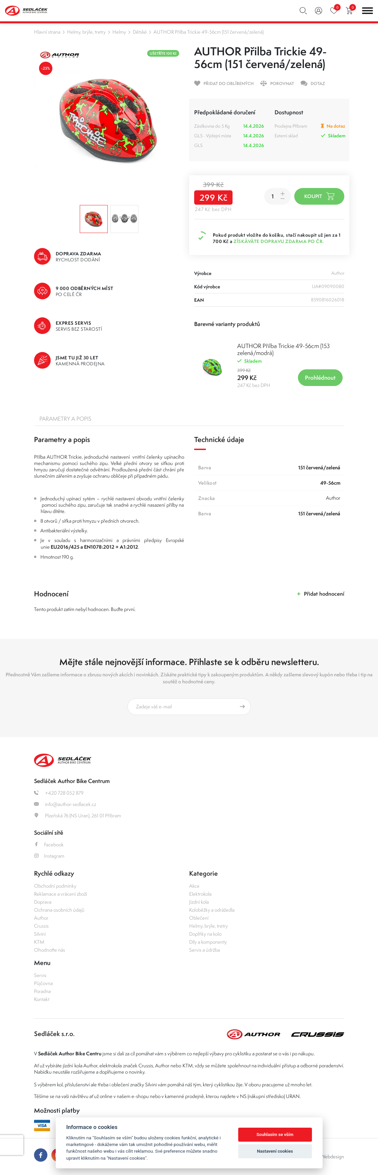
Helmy (119, 32)
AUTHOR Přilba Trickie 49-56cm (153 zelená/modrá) (283, 349)
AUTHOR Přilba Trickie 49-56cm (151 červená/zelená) (208, 32)
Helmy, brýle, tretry (86, 32)
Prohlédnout (320, 377)
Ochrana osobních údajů (59, 910)
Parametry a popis (65, 418)
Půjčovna (43, 983)
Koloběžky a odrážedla (212, 910)
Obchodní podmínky (55, 886)
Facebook (49, 844)
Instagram (49, 856)
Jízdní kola (199, 902)
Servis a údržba (204, 950)
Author (41, 918)
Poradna (42, 991)
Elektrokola (200, 894)
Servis (40, 975)
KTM (39, 942)
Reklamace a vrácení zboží (60, 894)
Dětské (140, 32)
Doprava (42, 902)
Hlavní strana (47, 32)
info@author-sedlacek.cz (65, 804)
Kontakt (41, 999)
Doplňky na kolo (205, 934)
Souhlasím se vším (275, 1134)
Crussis (41, 926)
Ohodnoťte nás (49, 950)
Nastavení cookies (275, 1151)
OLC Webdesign (327, 1156)
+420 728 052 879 (58, 793)
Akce (194, 886)
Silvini (40, 934)
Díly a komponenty (208, 942)
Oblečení (199, 918)
